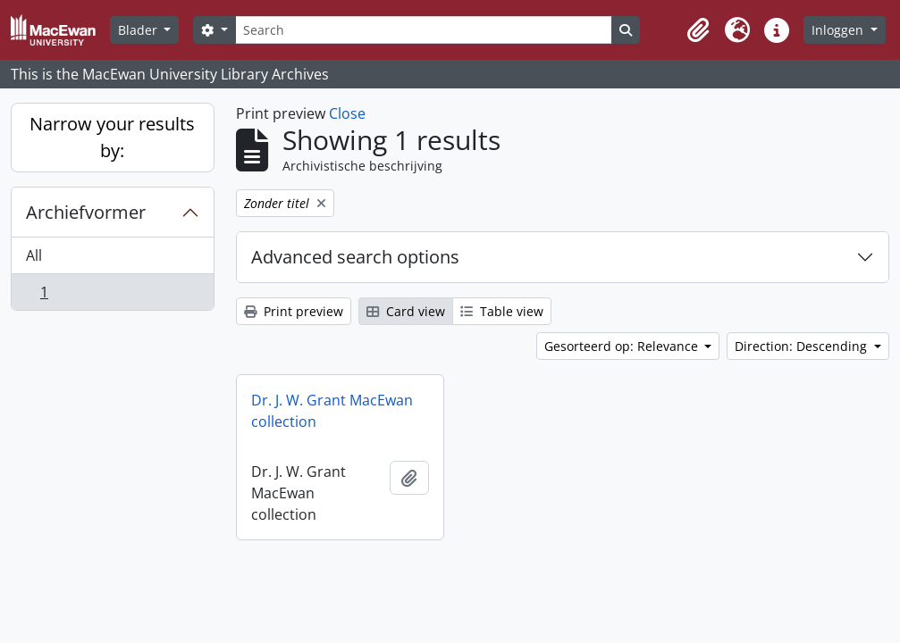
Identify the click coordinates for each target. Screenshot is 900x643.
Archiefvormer (86, 212)
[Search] (423, 30)
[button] (698, 30)
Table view (501, 311)
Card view (405, 311)
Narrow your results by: (112, 137)
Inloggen (839, 29)
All (34, 255)
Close (347, 113)
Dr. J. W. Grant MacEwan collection (332, 410)
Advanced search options (355, 257)
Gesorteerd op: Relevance (623, 346)
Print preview (293, 311)
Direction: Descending (803, 346)
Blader (139, 29)
